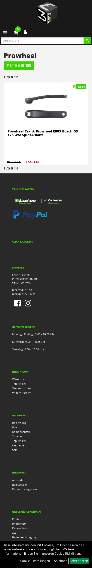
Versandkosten (21, 388)
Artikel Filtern (19, 66)
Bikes (15, 427)
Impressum (19, 524)
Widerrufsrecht (21, 393)
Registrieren (20, 484)
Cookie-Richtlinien (67, 553)
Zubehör (17, 436)
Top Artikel (19, 384)
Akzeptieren (79, 561)
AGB (14, 533)
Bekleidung (19, 423)
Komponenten (21, 432)
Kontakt (17, 519)
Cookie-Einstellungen (35, 561)
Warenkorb (19, 379)
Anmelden (18, 480)
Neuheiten (19, 445)
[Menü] (5, 32)
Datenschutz (20, 528)
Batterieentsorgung (24, 537)
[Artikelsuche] (87, 40)
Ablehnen (60, 561)
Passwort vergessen (24, 489)
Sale (14, 450)
